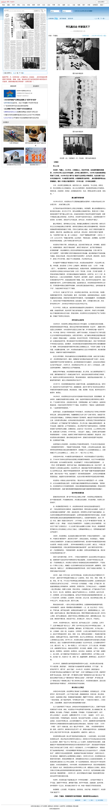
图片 (84, 5)
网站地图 (75, 806)
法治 (48, 5)
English (12, 1)
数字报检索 (63, 18)
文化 (23, 5)
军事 (53, 5)
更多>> (102, 5)
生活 (43, 5)
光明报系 (95, 5)
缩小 (91, 800)
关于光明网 (44, 806)
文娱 (74, 5)
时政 (3, 5)
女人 (69, 5)
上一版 (15, 73)
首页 (8, 1)
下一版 (21, 73)
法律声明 (62, 806)
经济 (38, 5)
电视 (79, 5)
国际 (8, 5)
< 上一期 (96, 18)
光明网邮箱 (69, 806)
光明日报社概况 (35, 806)
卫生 (58, 5)
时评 (13, 5)
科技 (28, 5)
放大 (85, 800)
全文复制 (99, 800)
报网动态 (50, 806)
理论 (18, 5)
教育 (33, 5)
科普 (89, 5)
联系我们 (56, 806)
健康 (64, 5)
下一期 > (102, 18)
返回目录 (70, 18)
